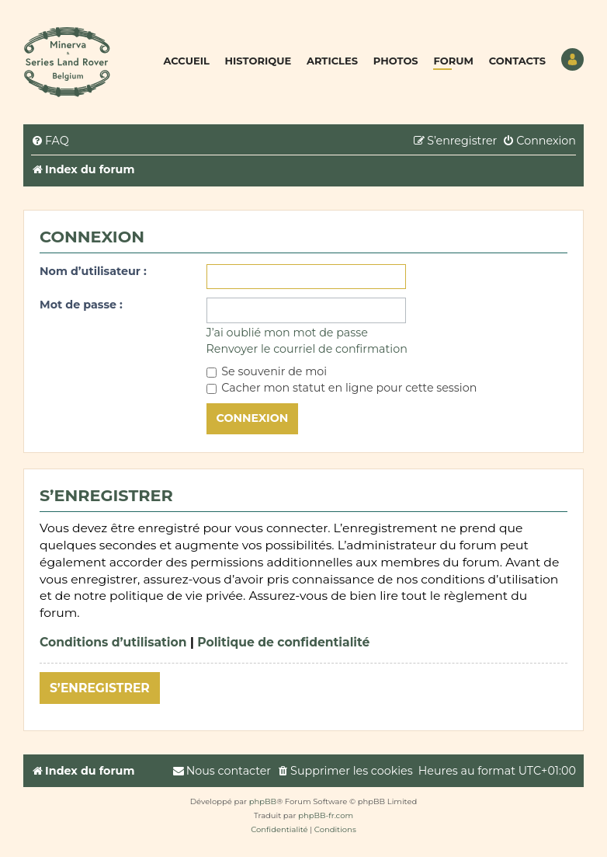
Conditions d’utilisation (113, 642)
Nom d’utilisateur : (93, 271)
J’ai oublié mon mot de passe (287, 333)
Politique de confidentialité (283, 642)
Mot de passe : (81, 305)
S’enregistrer (100, 688)
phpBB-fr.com (325, 815)
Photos (395, 60)
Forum (453, 60)
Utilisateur (572, 59)
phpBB (262, 801)
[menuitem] (50, 141)
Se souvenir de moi (267, 371)
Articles (332, 60)
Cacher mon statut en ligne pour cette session (341, 388)
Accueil (187, 60)
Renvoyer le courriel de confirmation (307, 349)
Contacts (517, 60)
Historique (258, 60)
